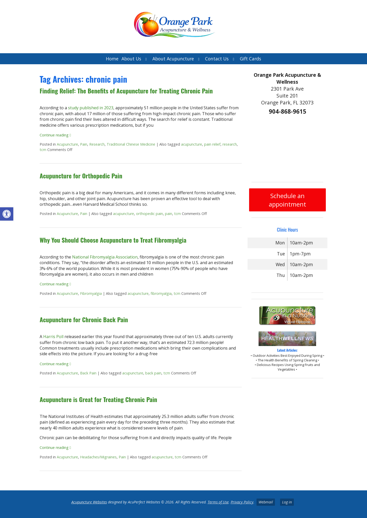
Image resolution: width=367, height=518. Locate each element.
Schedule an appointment (287, 199)
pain (168, 213)
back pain (153, 373)
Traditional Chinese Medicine (131, 144)
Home (112, 59)
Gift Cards (250, 59)
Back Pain (88, 373)
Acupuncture (67, 144)
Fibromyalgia (91, 293)
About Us (131, 59)
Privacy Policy (242, 502)
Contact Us (217, 59)
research (230, 144)
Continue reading (55, 135)
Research (97, 144)
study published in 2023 (90, 108)
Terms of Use (218, 502)
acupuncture (191, 144)
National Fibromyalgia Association (105, 257)
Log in (287, 502)
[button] (6, 214)
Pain (83, 144)
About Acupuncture (173, 59)
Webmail (266, 502)
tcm (43, 149)
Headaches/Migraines (98, 457)
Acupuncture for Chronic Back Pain (84, 319)
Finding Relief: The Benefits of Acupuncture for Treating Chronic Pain (126, 90)
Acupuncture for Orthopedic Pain (81, 175)
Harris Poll (53, 336)
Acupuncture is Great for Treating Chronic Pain (98, 399)
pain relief (212, 144)
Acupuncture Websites (89, 502)
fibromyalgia (161, 293)
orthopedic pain (149, 213)
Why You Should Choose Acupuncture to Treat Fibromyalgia (113, 239)
